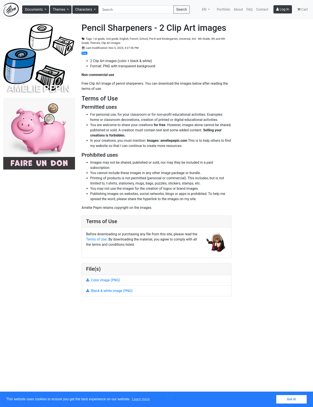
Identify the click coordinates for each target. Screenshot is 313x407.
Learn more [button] (141, 399)
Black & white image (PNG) (109, 291)
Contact (262, 9)
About (238, 9)
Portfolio (223, 9)
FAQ (249, 9)
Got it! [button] (291, 399)
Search (181, 9)
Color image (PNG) (103, 280)
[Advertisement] (156, 346)
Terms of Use (96, 239)
